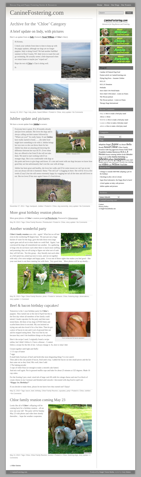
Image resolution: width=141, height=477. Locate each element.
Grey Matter (126, 472)
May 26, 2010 (15, 296)
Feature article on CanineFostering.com (113, 75)
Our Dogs (115, 5)
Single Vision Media (106, 472)
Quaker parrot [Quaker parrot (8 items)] (103, 162)
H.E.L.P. (102, 81)
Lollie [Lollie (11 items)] (109, 157)
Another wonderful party (28, 229)
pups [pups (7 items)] (131, 160)
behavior (59, 296)
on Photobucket (51, 218)
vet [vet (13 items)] (100, 164)
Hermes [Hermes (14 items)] (102, 154)
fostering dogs (73, 296)
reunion (50, 455)
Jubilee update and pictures (30, 118)
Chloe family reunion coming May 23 (37, 400)
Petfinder (103, 88)
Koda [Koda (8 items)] (124, 154)
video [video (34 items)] (105, 164)
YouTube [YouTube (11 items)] (123, 164)
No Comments (77, 112)
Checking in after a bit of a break (111, 177)
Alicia (102, 117)
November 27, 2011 (17, 206)
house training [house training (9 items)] (111, 154)
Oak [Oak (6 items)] (126, 157)
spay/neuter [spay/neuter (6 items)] (115, 162)
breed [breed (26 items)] (107, 146)
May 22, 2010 (15, 391)
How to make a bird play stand (116, 114)
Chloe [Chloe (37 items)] (114, 147)
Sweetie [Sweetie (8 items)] (122, 162)
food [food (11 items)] (130, 149)
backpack (33, 206)
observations (84, 296)
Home (99, 5)
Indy (32, 37)
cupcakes (62, 391)
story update (66, 112)
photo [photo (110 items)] (103, 159)
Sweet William (48, 37)
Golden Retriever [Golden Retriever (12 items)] (113, 152)
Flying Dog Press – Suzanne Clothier (112, 78)
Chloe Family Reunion (34, 222)
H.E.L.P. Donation (106, 84)
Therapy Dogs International (109, 103)
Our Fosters (126, 5)
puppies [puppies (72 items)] (120, 159)
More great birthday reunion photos (36, 212)
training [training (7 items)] (130, 162)
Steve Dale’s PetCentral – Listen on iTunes (114, 94)
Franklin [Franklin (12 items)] (102, 152)
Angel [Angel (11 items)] (108, 144)
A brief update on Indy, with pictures (37, 31)
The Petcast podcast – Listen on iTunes (113, 100)
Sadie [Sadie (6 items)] (110, 162)
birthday (38, 391)
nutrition (87, 391)
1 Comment (24, 299)
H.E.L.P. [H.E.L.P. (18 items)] (124, 152)
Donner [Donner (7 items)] (121, 149)
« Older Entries (15, 465)
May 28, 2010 (15, 222)
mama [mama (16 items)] (114, 156)
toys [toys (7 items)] (126, 162)
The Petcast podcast (106, 97)
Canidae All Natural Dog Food (110, 72)
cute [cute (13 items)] (107, 149)
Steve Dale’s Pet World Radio (110, 91)
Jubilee (36, 124)
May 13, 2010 (15, 455)
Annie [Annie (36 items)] (115, 144)
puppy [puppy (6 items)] (128, 160)
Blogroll (103, 68)
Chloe (30, 63)
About (106, 5)
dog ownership (63, 206)
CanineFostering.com (37, 12)
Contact (101, 204)
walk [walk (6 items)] (110, 164)
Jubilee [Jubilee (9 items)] (119, 154)
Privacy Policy (103, 206)
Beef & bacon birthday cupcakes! (34, 305)
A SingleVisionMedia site (107, 209)
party (68, 391)
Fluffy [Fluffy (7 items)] (126, 149)
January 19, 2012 (16, 112)
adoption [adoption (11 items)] (102, 144)
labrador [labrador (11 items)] (129, 154)
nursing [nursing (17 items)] (121, 156)
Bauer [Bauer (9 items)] (124, 144)
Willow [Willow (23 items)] (116, 164)
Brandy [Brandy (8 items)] (101, 147)
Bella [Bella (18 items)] (128, 144)
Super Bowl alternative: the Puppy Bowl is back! (116, 180)
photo (34, 112)
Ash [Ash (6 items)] (120, 144)
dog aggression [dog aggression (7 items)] (114, 149)
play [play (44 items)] (111, 159)
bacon (28, 391)
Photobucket (47, 222)
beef (32, 391)
